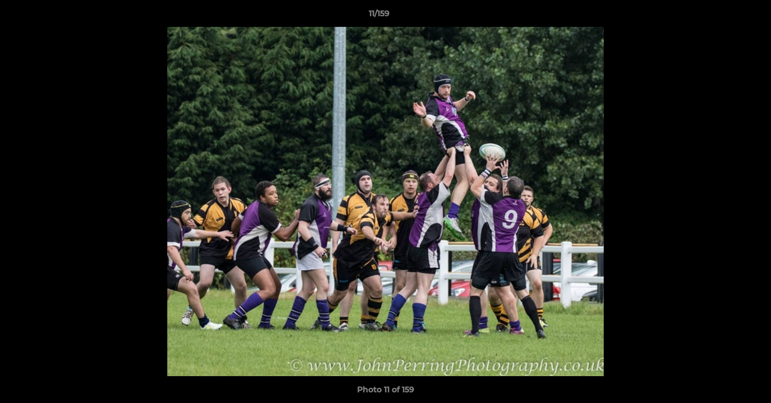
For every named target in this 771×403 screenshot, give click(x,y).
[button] (724, 16)
